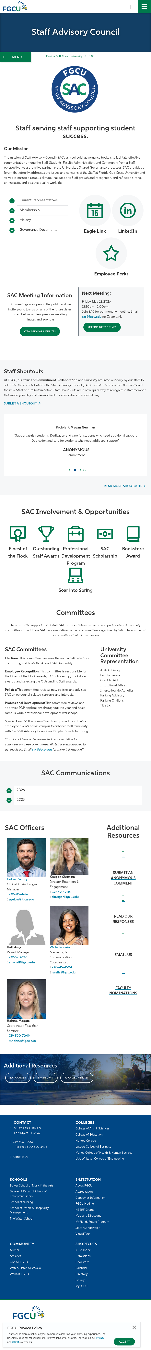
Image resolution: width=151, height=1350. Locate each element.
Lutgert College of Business (94, 1147)
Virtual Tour (83, 1234)
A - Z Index (83, 1250)
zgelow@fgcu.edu (21, 900)
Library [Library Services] (80, 1280)
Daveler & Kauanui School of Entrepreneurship (29, 1194)
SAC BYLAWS (45, 1078)
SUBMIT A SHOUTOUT (20, 403)
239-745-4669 (19, 895)
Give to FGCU (19, 1262)
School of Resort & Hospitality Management (29, 1211)
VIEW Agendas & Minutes (40, 332)
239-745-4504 (62, 968)
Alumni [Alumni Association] (14, 1250)
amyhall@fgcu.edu (22, 963)
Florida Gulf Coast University (64, 56)
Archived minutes (77, 1078)
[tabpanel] (75, 444)
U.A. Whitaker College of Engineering (100, 1159)
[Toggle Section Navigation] (15, 57)
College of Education (89, 1135)
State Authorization (88, 1228)
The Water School (21, 1219)
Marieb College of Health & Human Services (104, 1153)
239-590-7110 (62, 892)
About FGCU (84, 1186)
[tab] (70, 470)
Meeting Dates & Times (102, 327)
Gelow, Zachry (17, 879)
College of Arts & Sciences (93, 1129)
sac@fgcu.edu (92, 317)
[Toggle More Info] (12, 201)
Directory (82, 1274)
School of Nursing (21, 1202)
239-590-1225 (19, 957)
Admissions (83, 1256)
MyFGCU (82, 1286)
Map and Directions (88, 1216)
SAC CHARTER (18, 1078)
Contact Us (20, 1157)
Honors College (86, 1141)
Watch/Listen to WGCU (25, 1268)
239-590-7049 (19, 1036)
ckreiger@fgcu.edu (65, 897)
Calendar (81, 1268)
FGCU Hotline (85, 1204)
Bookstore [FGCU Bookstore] (82, 1262)
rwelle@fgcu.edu (64, 973)
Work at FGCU (19, 1274)
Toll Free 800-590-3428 (31, 1147)
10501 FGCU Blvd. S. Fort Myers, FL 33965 (28, 1131)
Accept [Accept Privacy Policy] (124, 1342)
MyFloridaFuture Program (93, 1222)
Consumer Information (91, 1198)
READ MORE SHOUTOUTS (123, 486)
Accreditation (84, 1192)
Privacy (100, 1338)
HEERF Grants (85, 1210)
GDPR (15, 1342)
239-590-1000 (23, 1142)
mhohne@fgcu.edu (22, 1041)
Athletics (15, 1256)
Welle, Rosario (60, 947)
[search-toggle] (131, 6)
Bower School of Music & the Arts (32, 1186)
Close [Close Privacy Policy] (134, 1327)
